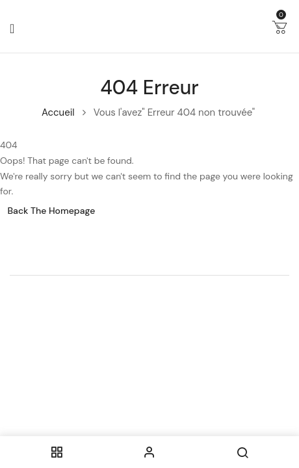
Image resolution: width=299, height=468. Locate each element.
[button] (279, 30)
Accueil (58, 112)
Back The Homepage (52, 210)
